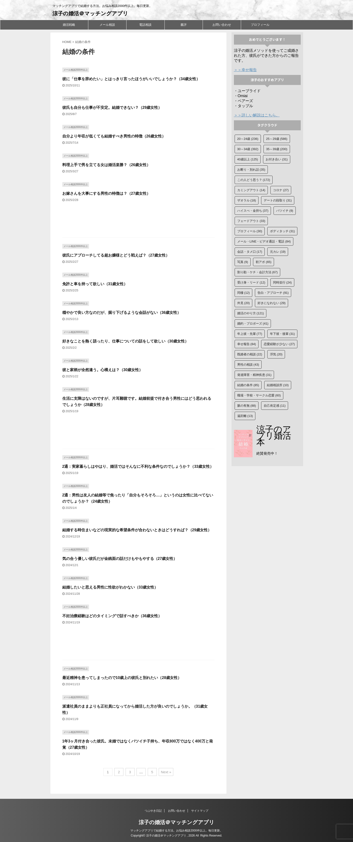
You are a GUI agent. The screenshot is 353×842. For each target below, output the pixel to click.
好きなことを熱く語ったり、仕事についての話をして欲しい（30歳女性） (125, 341)
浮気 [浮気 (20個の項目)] (276, 354)
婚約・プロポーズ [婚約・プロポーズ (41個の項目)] (253, 323)
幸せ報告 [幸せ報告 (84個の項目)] (246, 344)
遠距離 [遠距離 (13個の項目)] (245, 416)
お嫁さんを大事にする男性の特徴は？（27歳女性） (106, 193)
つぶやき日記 (153, 810)
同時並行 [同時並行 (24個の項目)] (282, 282)
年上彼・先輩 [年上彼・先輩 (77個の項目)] (249, 334)
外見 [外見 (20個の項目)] (243, 303)
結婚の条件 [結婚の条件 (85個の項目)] (248, 385)
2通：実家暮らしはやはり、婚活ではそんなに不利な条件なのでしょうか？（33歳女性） (138, 466)
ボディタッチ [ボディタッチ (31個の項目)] (282, 231)
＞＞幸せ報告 (245, 70)
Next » (166, 772)
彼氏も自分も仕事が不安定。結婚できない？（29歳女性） (112, 107)
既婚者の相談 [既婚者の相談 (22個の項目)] (249, 354)
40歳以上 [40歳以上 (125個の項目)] (247, 159)
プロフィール (260, 24)
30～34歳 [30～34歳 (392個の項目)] (247, 149)
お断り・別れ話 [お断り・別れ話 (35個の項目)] (251, 169)
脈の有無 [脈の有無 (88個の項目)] (246, 405)
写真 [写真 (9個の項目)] (242, 262)
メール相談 (107, 24)
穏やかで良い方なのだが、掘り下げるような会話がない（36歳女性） (121, 312)
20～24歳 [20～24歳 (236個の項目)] (247, 139)
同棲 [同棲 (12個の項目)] (243, 293)
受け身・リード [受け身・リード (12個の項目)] (251, 282)
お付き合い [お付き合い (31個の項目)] (277, 159)
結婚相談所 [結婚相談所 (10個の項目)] (278, 385)
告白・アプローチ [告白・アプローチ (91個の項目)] (273, 293)
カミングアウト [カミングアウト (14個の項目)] (251, 190)
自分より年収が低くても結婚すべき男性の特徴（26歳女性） (114, 136)
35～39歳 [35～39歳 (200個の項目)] (276, 149)
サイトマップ (199, 810)
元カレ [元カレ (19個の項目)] (278, 251)
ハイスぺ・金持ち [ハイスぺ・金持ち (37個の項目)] (253, 210)
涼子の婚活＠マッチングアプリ (90, 13)
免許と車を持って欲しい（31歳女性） (95, 284)
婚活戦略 (69, 24)
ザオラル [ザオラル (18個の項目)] (246, 200)
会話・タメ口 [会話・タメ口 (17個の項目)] (249, 251)
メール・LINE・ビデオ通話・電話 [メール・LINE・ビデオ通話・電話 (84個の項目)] (264, 241)
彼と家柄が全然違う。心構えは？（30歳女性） (102, 370)
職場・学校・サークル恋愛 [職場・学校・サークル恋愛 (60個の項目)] (259, 395)
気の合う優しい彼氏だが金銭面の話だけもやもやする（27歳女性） (119, 559)
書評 (183, 24)
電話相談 (145, 24)
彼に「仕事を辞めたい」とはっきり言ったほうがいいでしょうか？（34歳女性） (131, 79)
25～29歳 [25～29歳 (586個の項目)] (276, 139)
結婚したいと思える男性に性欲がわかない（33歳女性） (110, 587)
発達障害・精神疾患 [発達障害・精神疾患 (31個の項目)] (254, 375)
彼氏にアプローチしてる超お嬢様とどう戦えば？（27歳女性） (116, 255)
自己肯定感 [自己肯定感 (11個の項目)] (275, 405)
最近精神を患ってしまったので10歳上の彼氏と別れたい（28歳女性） (122, 678)
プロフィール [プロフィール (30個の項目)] (249, 231)
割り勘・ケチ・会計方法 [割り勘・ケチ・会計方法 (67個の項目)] (257, 272)
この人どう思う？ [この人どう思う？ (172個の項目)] (253, 180)
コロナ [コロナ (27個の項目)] (281, 190)
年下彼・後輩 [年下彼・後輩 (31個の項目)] (282, 334)
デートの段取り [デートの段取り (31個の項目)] (278, 200)
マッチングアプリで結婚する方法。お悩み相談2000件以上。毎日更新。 (176, 830)
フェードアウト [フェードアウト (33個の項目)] (251, 221)
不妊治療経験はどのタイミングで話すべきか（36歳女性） (112, 616)
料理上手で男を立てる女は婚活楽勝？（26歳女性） (106, 165)
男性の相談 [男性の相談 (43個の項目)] (248, 364)
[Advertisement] (138, 222)
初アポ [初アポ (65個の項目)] (263, 262)
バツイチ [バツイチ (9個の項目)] (284, 210)
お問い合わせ (221, 24)
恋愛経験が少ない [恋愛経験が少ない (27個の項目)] (279, 344)
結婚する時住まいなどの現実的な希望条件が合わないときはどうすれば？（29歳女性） (137, 530)
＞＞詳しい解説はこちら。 (257, 115)
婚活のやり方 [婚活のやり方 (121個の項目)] (250, 313)
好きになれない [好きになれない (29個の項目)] (272, 303)
